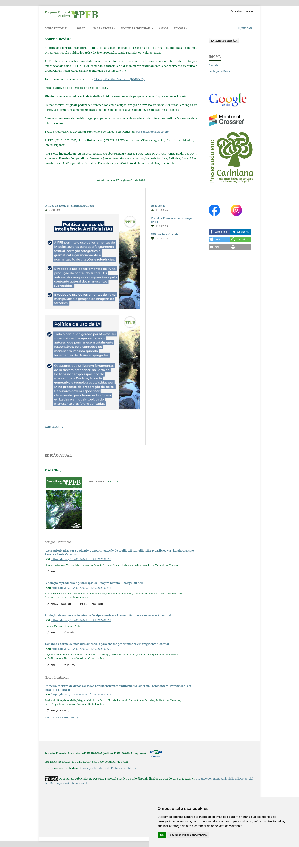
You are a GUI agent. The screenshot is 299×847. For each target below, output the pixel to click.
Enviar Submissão (224, 40)
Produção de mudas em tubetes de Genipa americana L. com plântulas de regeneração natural (108, 615)
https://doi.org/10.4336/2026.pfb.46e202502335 (81, 648)
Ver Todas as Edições (60, 717)
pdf (52, 571)
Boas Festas (158, 205)
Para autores (103, 28)
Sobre (80, 28)
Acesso (250, 11)
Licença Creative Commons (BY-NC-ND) (119, 79)
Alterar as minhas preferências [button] (188, 835)
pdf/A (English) (61, 604)
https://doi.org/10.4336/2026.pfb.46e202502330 (81, 559)
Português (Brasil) (220, 71)
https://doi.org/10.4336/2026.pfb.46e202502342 (81, 588)
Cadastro (236, 11)
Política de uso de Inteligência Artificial (69, 205)
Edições (180, 28)
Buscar (245, 28)
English (213, 65)
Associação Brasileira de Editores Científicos (107, 768)
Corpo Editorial (57, 28)
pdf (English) (93, 604)
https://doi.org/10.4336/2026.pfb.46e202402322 (81, 620)
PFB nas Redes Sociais (164, 234)
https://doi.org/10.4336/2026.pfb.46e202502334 (81, 694)
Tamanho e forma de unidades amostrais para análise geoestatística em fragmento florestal (107, 644)
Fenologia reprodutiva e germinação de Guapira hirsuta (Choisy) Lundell (94, 583)
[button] (219, 232)
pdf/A (71, 632)
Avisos (163, 28)
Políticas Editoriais (136, 28)
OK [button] (162, 835)
